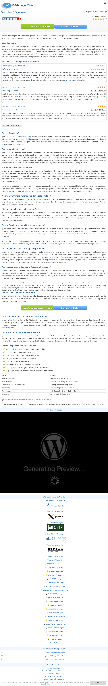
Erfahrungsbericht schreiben (12, 125)
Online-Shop (26, 136)
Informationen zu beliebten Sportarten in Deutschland (33, 400)
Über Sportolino (55, 668)
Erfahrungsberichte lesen (70, 26)
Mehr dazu (56, 684)
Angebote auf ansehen (37, 308)
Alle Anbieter (54, 643)
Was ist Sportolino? (55, 674)
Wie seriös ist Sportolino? (55, 676)
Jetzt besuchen (37, 26)
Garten (26, 75)
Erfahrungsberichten (75, 36)
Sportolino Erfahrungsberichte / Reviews (55, 671)
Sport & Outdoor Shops (99, 12)
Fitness (69, 80)
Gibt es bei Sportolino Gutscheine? (55, 679)
